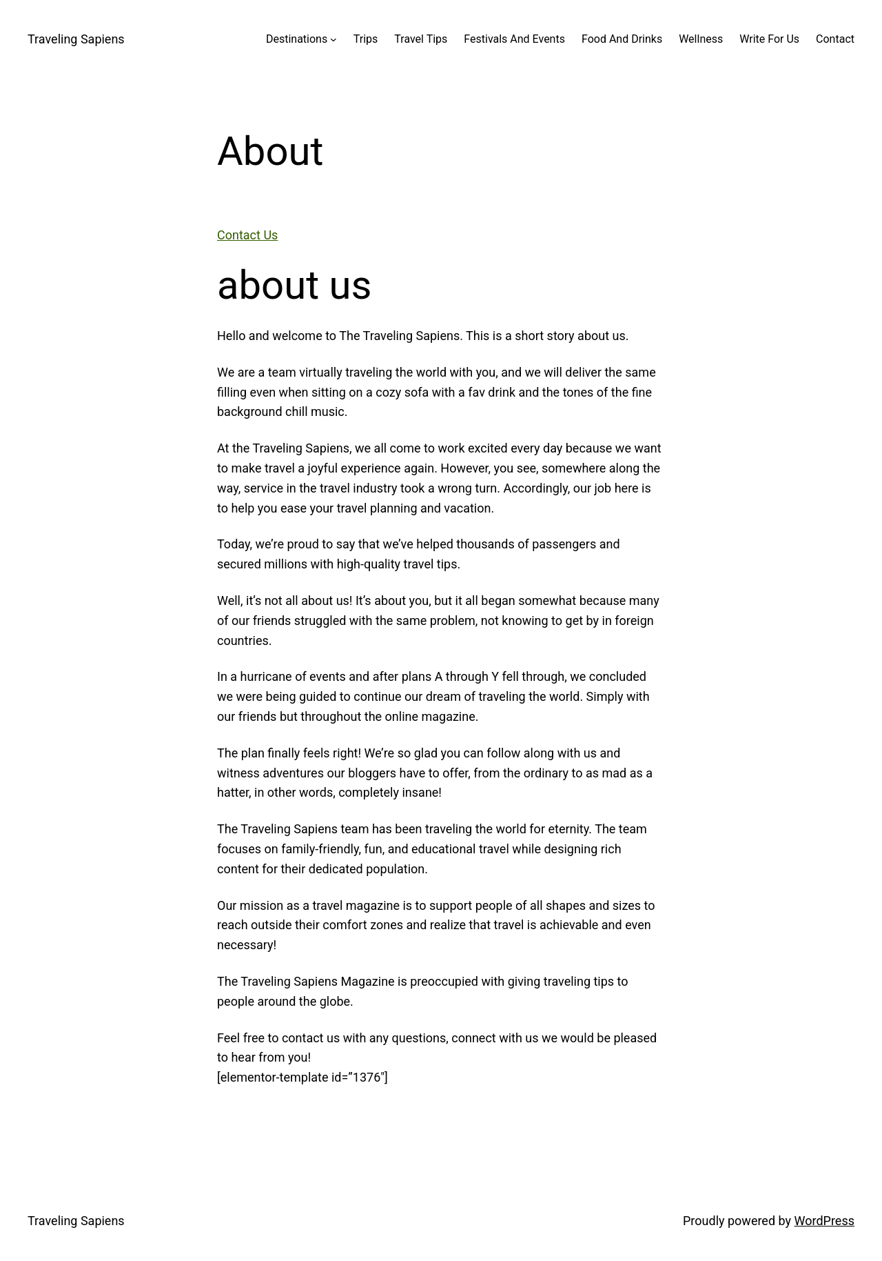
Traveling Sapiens (76, 39)
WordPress (824, 1220)
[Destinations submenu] (333, 39)
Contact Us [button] (247, 235)
